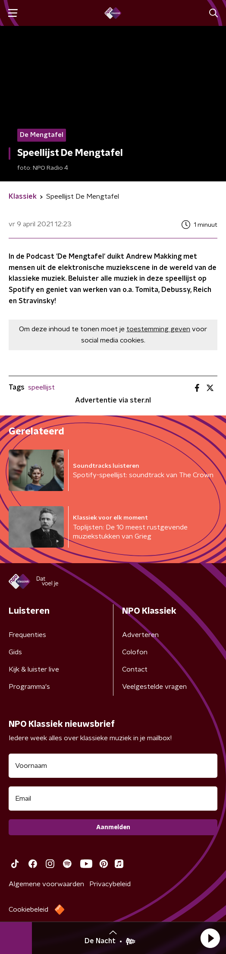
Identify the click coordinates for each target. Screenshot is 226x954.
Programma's (29, 686)
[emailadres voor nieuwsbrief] (113, 798)
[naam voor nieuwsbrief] (113, 766)
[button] (210, 938)
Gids (15, 652)
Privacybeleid (110, 884)
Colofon (135, 652)
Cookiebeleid (28, 909)
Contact (135, 669)
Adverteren (140, 634)
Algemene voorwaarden (46, 884)
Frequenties (27, 634)
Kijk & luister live (34, 669)
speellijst (41, 387)
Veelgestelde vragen (154, 686)
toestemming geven (158, 329)
